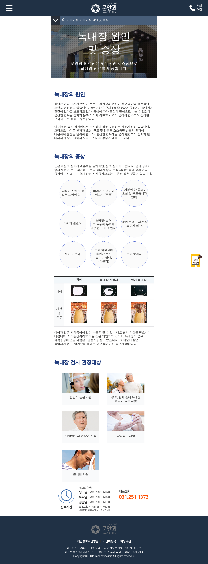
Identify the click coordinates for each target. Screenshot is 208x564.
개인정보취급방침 (88, 541)
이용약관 (125, 541)
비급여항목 (109, 541)
